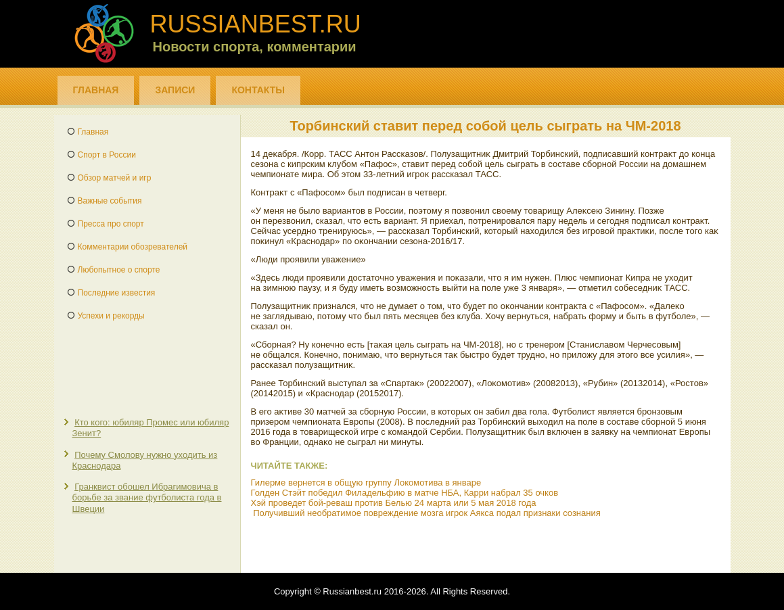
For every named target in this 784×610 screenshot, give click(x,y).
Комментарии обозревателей (133, 247)
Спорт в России (107, 155)
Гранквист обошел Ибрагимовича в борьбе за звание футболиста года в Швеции (147, 498)
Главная (96, 90)
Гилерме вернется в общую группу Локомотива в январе (366, 482)
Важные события (110, 201)
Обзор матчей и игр (115, 178)
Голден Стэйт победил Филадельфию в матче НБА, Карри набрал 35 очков (405, 493)
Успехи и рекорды (111, 316)
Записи (175, 90)
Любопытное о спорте (119, 270)
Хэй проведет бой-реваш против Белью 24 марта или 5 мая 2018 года (393, 503)
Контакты (257, 90)
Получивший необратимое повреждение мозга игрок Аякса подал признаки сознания (427, 513)
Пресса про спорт (111, 224)
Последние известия (117, 293)
